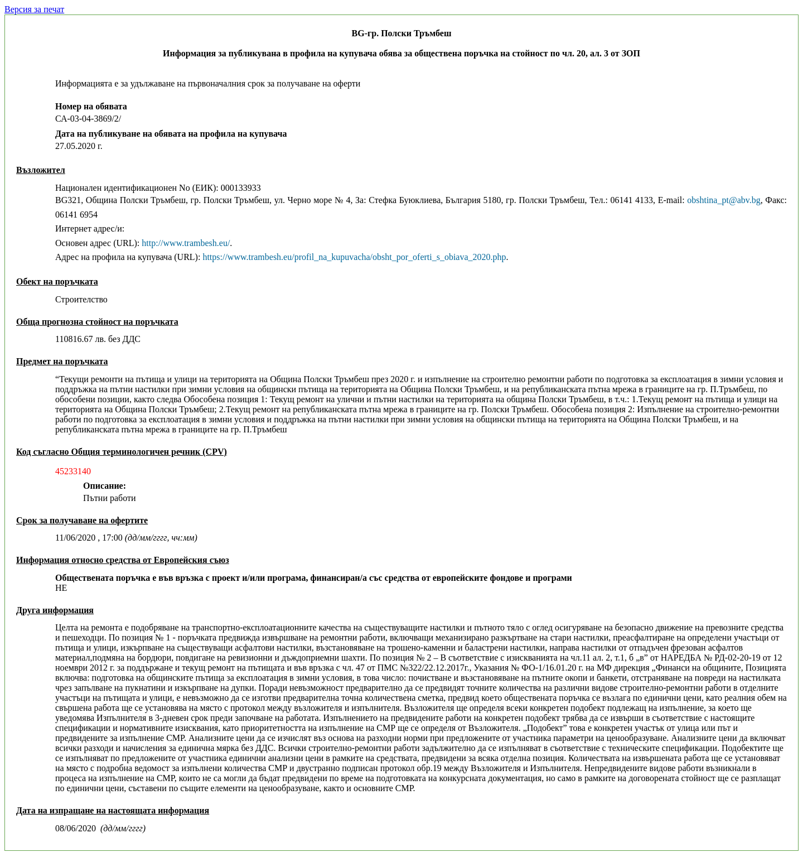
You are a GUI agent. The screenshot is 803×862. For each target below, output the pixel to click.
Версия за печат (34, 9)
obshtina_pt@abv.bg (723, 200)
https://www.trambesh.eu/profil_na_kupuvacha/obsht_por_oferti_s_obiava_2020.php (354, 257)
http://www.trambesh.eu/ (186, 243)
